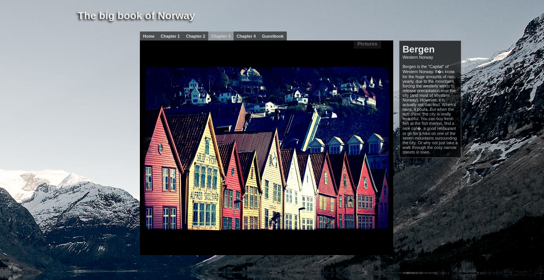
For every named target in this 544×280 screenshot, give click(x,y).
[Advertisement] (101, 87)
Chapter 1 (170, 36)
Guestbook (273, 36)
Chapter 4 (246, 36)
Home (149, 36)
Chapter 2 (195, 36)
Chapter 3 (220, 36)
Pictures (367, 44)
